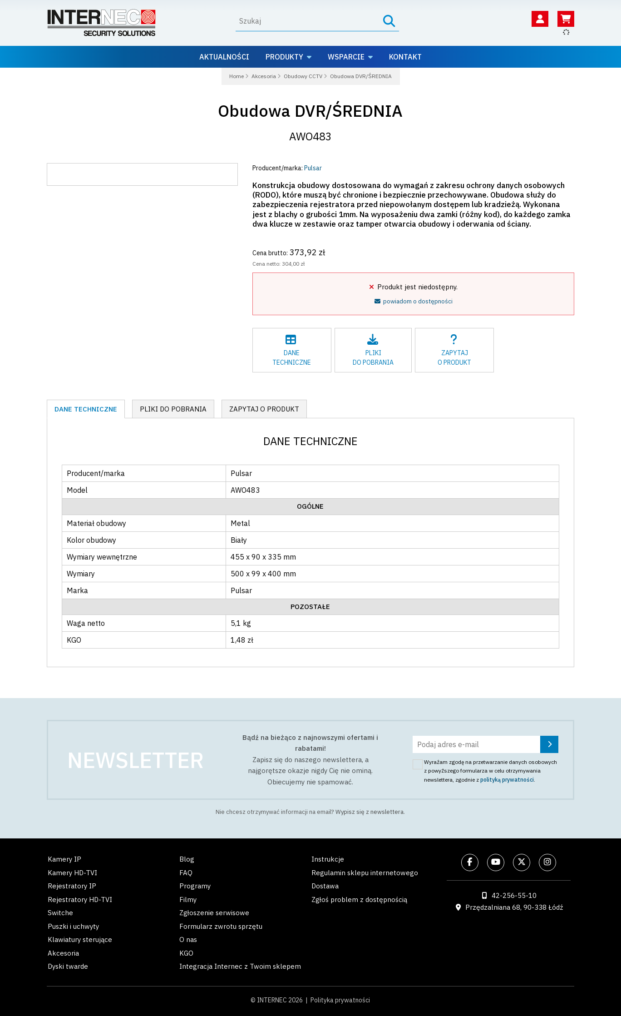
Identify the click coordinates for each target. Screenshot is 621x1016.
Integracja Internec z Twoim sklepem (240, 966)
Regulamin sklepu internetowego (364, 872)
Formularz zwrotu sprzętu (220, 926)
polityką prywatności (507, 779)
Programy (195, 886)
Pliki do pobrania (173, 409)
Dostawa (325, 886)
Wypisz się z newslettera (369, 812)
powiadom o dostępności (414, 301)
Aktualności (224, 56)
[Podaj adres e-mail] (486, 744)
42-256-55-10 (514, 895)
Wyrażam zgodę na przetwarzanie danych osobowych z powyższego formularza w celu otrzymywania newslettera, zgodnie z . (490, 770)
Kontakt (405, 56)
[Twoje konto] (540, 19)
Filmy (188, 899)
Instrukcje (327, 859)
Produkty (284, 56)
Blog (186, 859)
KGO (186, 953)
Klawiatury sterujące (80, 939)
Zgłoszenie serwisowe (214, 912)
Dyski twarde (68, 966)
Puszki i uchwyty (73, 926)
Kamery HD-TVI (72, 872)
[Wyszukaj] (305, 21)
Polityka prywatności (340, 1000)
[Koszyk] (565, 19)
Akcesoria (63, 953)
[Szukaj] (389, 21)
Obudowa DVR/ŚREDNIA (310, 110)
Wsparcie (346, 56)
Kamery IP (64, 859)
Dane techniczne (85, 409)
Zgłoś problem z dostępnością (359, 899)
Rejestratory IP (72, 886)
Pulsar (313, 168)
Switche (60, 912)
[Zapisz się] (549, 744)
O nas (188, 939)
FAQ (185, 872)
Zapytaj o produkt (264, 409)
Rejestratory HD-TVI (80, 899)
